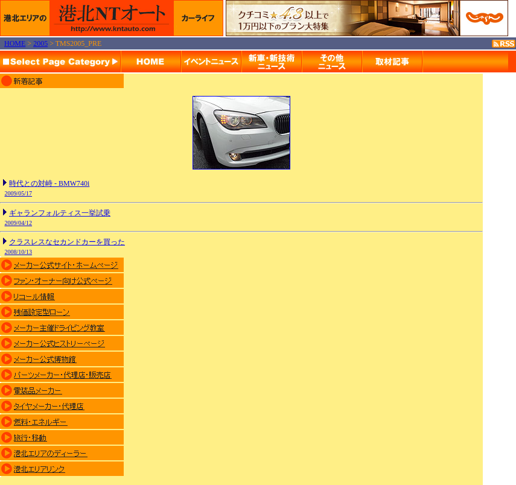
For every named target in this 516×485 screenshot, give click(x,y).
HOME (14, 43)
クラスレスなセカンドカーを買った (67, 242)
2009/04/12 (19, 223)
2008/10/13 (19, 252)
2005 (40, 43)
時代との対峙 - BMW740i (49, 183)
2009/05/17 (19, 193)
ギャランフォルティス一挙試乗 (59, 213)
